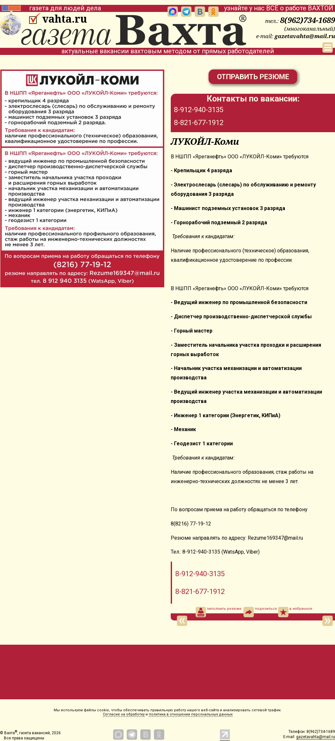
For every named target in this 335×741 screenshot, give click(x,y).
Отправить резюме (253, 77)
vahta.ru (64, 19)
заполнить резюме (219, 612)
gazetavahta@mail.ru (305, 36)
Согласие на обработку (124, 714)
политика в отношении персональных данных (190, 714)
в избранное (295, 612)
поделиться (260, 612)
